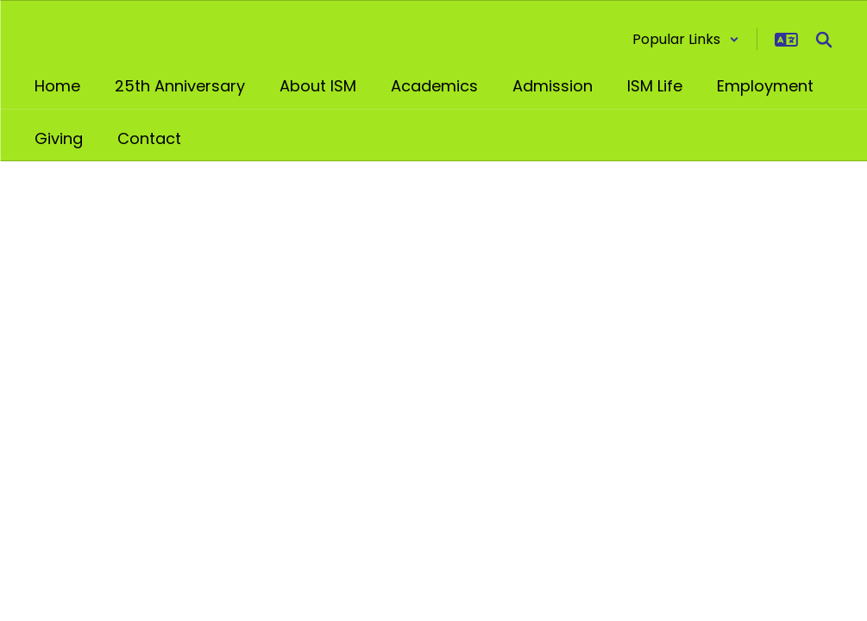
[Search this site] (823, 39)
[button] (685, 39)
